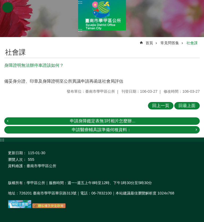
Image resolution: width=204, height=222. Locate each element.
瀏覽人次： (17, 159)
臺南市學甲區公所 (102, 15)
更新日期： (17, 153)
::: (80, 2)
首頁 (149, 43)
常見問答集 (169, 43)
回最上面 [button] (187, 105)
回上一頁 (160, 105)
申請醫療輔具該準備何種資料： (101, 129)
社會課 (192, 43)
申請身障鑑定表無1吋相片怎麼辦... (102, 121)
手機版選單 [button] (7, 7)
